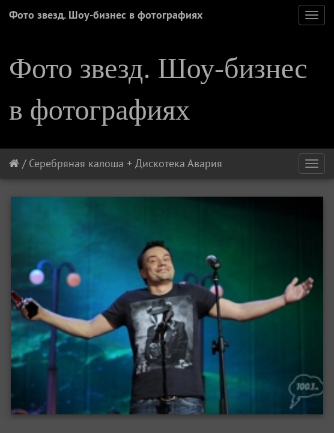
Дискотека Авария (178, 163)
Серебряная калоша (76, 163)
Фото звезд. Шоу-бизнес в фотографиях (105, 15)
